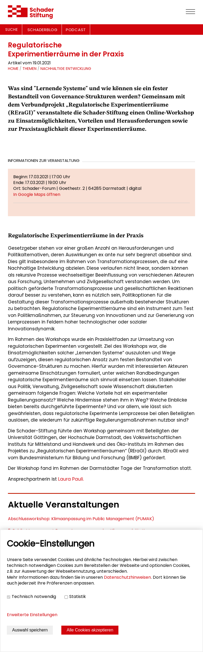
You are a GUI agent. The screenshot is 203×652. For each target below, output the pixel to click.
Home (13, 68)
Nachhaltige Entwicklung (65, 68)
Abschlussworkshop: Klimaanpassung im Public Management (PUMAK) (81, 519)
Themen (29, 68)
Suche (11, 29)
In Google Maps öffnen (36, 194)
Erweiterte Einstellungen (32, 615)
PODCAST (76, 29)
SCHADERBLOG (42, 29)
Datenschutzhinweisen (127, 577)
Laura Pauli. (71, 479)
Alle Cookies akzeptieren (90, 630)
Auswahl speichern (30, 630)
